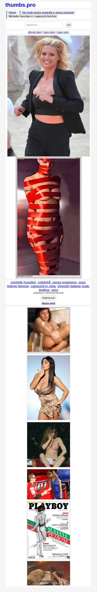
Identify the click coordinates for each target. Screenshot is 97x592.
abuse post (48, 303)
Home (12, 12)
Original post (48, 298)
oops (81, 282)
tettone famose (18, 286)
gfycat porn (35, 32)
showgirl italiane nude (73, 286)
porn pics (49, 32)
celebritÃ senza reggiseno (57, 282)
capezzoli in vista (43, 286)
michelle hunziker (23, 282)
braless (44, 290)
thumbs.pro (20, 5)
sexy (54, 290)
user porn (63, 32)
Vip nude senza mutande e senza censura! (48, 12)
